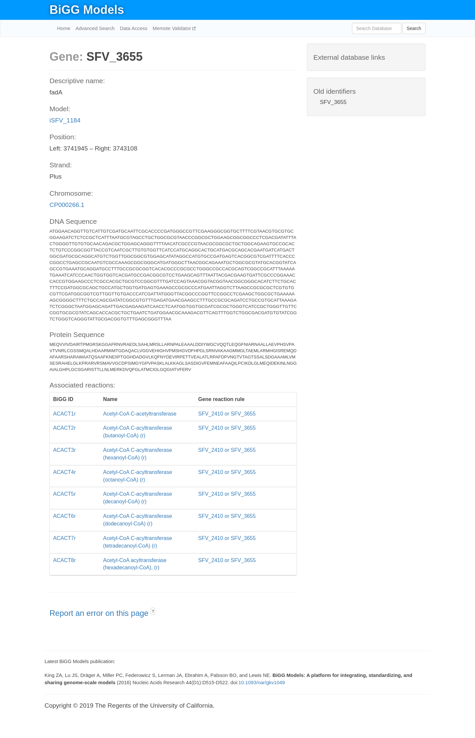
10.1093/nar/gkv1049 (261, 682)
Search (414, 28)
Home (63, 28)
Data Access (133, 28)
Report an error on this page (100, 613)
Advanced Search (95, 28)
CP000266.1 (66, 204)
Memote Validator (173, 28)
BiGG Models (86, 10)
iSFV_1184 (64, 120)
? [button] (153, 611)
